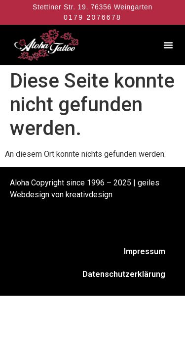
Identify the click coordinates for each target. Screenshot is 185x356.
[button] (168, 45)
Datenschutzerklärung (123, 274)
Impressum (144, 251)
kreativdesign (89, 194)
